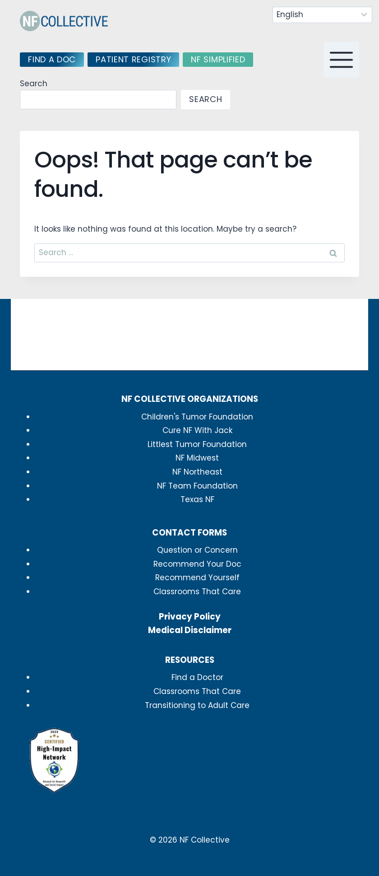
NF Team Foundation (197, 485)
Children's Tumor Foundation (197, 416)
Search (33, 83)
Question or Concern (197, 550)
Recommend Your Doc (197, 564)
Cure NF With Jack (197, 430)
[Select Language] (323, 15)
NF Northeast (197, 471)
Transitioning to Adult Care (197, 705)
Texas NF (197, 499)
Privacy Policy (190, 616)
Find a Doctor (197, 677)
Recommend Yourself (197, 577)
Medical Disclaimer (189, 630)
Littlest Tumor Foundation (197, 444)
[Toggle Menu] (341, 60)
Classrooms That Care (197, 591)
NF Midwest (197, 457)
